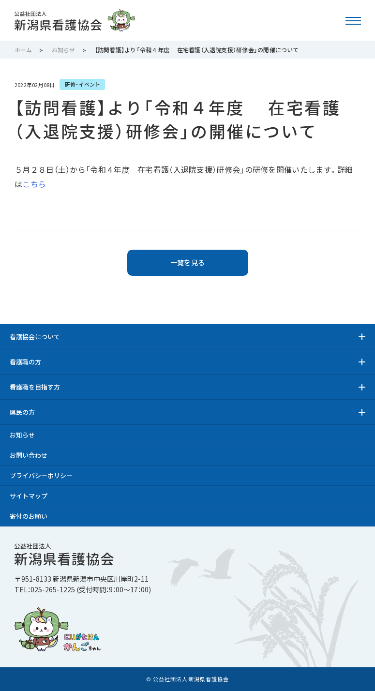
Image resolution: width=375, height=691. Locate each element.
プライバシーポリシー (41, 475)
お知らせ (22, 434)
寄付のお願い (28, 516)
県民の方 (22, 412)
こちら (34, 184)
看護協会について (35, 336)
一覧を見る (187, 262)
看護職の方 (25, 361)
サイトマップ (28, 495)
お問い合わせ (28, 455)
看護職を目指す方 (35, 386)
